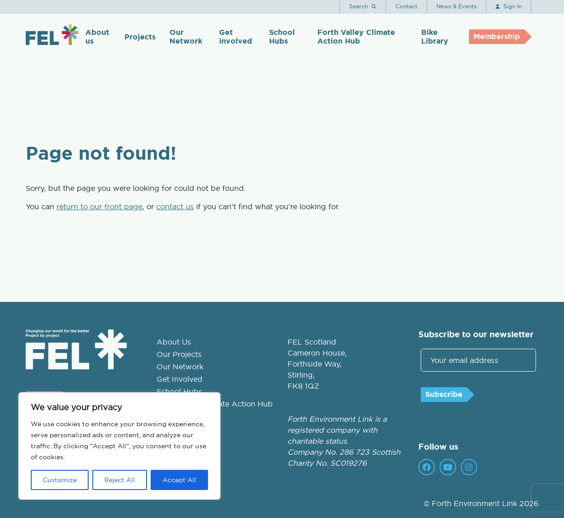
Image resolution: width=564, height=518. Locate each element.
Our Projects (179, 354)
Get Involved (180, 379)
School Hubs (282, 37)
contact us (175, 206)
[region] (119, 446)
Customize (60, 480)
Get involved (235, 37)
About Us (174, 341)
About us (97, 37)
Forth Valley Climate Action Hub (356, 37)
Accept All (179, 480)
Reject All (119, 480)
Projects (140, 37)
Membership (497, 36)
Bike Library (434, 37)
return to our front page (99, 206)
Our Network (185, 37)
